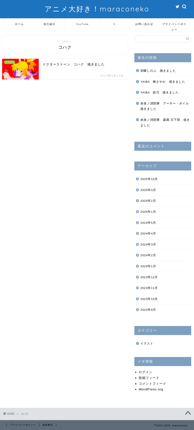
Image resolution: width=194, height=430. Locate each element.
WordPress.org (151, 389)
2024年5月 (148, 222)
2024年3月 (148, 244)
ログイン (145, 372)
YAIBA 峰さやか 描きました (162, 81)
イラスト (146, 343)
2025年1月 (148, 211)
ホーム (19, 24)
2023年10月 (149, 299)
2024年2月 (148, 255)
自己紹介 (49, 24)
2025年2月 (148, 200)
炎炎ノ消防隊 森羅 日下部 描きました (165, 122)
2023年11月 (149, 288)
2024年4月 (148, 233)
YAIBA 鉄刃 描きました (159, 92)
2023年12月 (149, 277)
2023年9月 (148, 309)
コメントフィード (152, 383)
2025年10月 (149, 179)
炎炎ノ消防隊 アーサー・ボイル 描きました (165, 106)
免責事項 (47, 425)
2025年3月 (148, 190)
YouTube (82, 24)
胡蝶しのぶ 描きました (158, 70)
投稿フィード (149, 378)
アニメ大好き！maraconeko (97, 8)
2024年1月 (148, 266)
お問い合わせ (144, 24)
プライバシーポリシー (174, 25)
